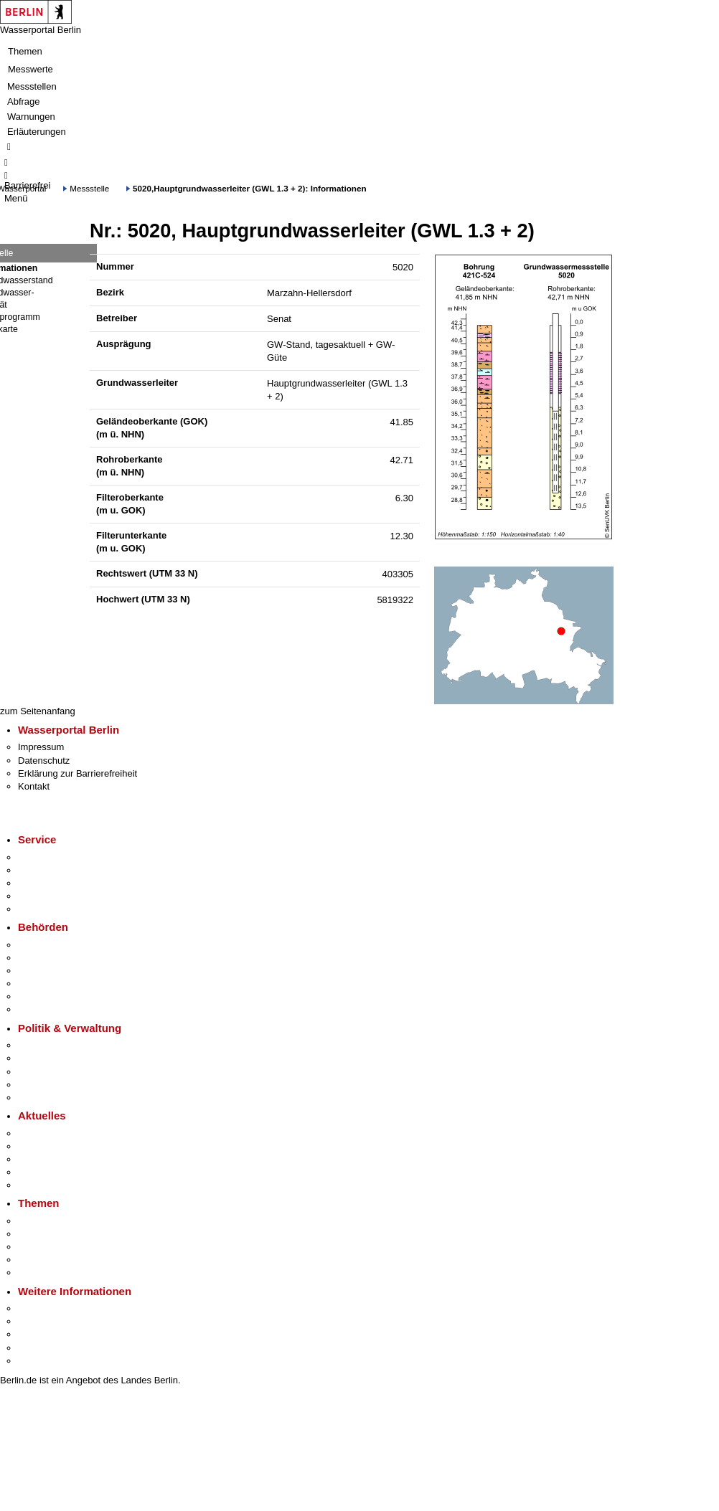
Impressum (41, 747)
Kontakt (34, 786)
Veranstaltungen (51, 1159)
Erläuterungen (36, 131)
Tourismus (39, 1321)
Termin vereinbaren (58, 870)
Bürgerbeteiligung (54, 1071)
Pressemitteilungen (58, 1133)
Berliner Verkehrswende (67, 1233)
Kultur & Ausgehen (56, 1308)
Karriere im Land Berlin (65, 1058)
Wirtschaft (39, 1334)
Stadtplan (37, 1360)
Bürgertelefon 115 (55, 883)
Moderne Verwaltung (60, 1246)
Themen (25, 51)
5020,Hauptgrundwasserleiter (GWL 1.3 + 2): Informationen (250, 188)
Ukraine (34, 1172)
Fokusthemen (46, 1221)
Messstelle (89, 188)
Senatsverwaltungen (60, 957)
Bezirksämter (45, 970)
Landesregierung (53, 1045)
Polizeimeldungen (55, 1146)
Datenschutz (44, 760)
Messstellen (32, 86)
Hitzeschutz (42, 1185)
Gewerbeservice (51, 909)
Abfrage (23, 101)
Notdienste (40, 896)
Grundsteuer (44, 1272)
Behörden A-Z (46, 944)
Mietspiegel (41, 1259)
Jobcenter (38, 996)
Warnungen (31, 116)
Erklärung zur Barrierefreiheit (77, 773)
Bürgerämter (44, 983)
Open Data (40, 1084)
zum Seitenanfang (37, 711)
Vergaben (38, 1097)
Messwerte (30, 69)
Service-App (43, 857)
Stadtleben (40, 1347)
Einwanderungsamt (58, 1009)
